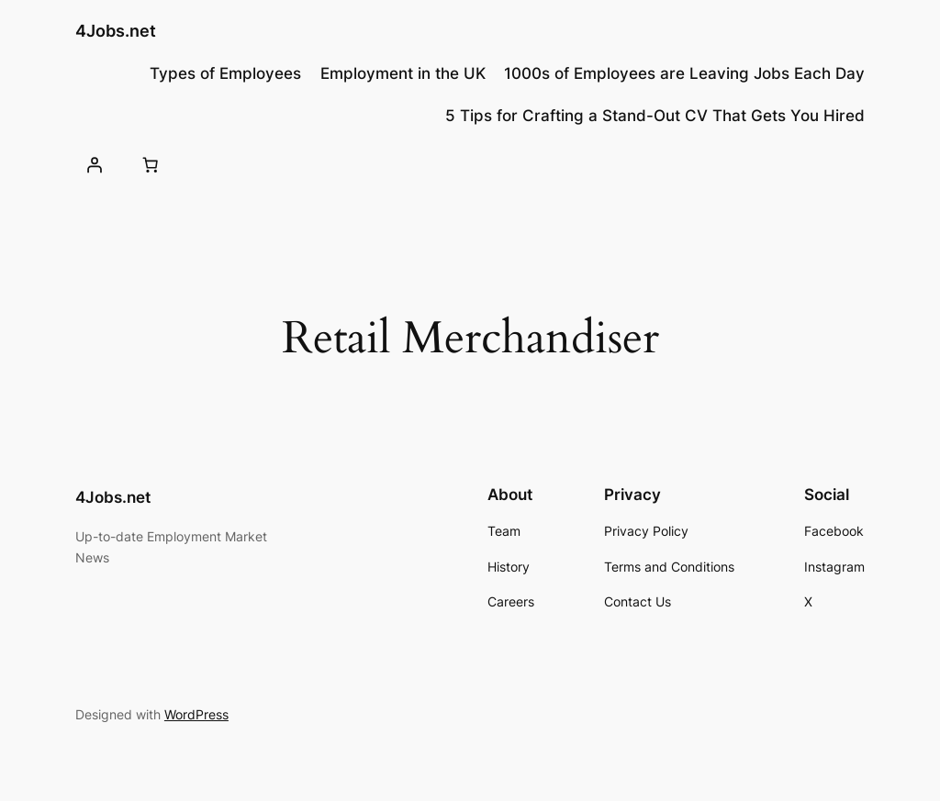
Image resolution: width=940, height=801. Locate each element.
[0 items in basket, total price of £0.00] (150, 165)
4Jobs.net (115, 30)
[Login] (94, 165)
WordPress (196, 714)
